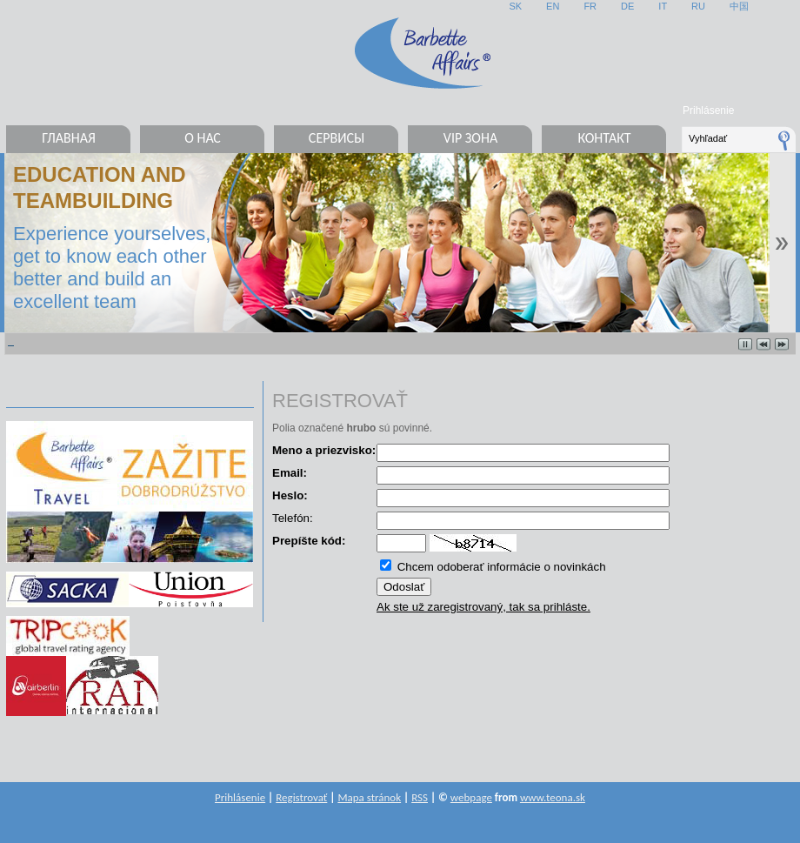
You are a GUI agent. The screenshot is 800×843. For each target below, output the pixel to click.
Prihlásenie (708, 110)
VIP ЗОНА (470, 138)
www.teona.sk (552, 797)
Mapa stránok (369, 797)
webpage (471, 797)
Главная (69, 138)
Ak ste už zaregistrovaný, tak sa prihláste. (483, 606)
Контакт (603, 138)
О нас (202, 138)
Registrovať (301, 797)
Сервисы (336, 138)
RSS (419, 797)
